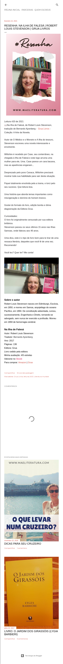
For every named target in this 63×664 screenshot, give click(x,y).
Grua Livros (43, 129)
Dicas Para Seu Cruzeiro (22, 543)
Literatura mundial (41, 377)
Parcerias (27, 10)
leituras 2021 (28, 377)
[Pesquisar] (57, 4)
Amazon (22, 362)
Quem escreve (43, 10)
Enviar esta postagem (25, 373)
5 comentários (22, 639)
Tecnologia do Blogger (31, 655)
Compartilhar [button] (9, 373)
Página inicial (12, 10)
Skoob (19, 359)
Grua (30, 362)
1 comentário (22, 548)
